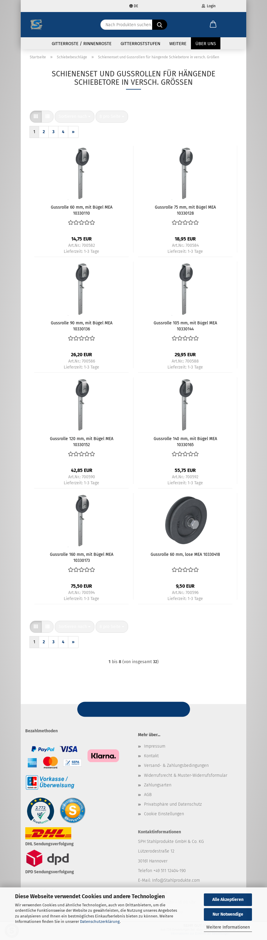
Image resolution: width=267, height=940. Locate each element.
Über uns (205, 43)
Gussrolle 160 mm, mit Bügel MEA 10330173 (81, 558)
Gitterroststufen (140, 43)
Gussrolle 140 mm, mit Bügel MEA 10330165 (185, 442)
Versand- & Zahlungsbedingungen (176, 766)
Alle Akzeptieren (228, 899)
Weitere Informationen (228, 927)
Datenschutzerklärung (100, 921)
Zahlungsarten (157, 786)
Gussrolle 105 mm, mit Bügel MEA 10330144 (185, 327)
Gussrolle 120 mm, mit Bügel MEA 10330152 (81, 442)
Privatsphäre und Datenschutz (173, 805)
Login (209, 6)
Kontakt (151, 757)
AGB (148, 795)
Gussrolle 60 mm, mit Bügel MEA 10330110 (81, 211)
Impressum (154, 747)
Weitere (177, 43)
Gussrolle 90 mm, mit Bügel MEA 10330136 (81, 327)
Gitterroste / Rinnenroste (82, 43)
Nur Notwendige (228, 914)
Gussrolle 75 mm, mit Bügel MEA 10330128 (185, 211)
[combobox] (74, 118)
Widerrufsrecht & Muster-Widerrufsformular (185, 776)
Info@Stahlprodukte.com (176, 881)
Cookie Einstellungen (164, 815)
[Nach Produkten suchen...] (159, 25)
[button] (213, 24)
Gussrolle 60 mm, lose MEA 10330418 (185, 555)
